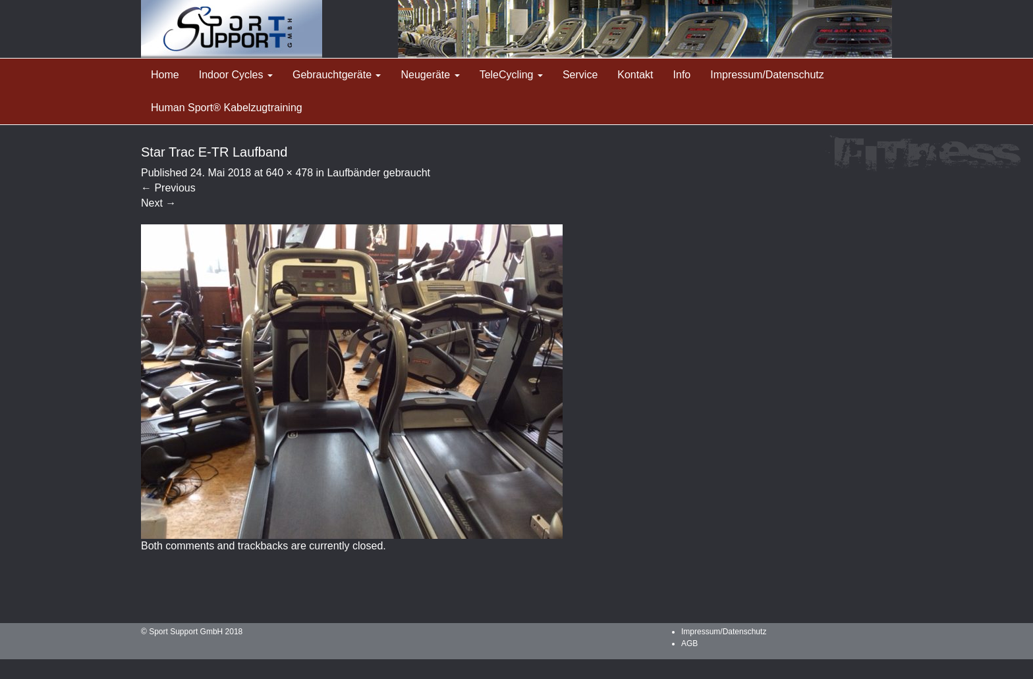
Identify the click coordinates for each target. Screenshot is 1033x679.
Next (158, 203)
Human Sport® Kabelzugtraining (226, 107)
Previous (168, 187)
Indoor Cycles (236, 74)
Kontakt (635, 74)
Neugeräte (430, 74)
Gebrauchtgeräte (337, 74)
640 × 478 (289, 172)
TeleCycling (511, 74)
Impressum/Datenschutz (767, 74)
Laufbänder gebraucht (378, 172)
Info (682, 74)
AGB (689, 643)
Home (165, 74)
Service (580, 74)
